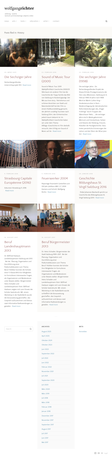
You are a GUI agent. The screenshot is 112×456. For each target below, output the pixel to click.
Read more (27, 85)
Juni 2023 (45, 349)
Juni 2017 (45, 438)
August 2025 (46, 332)
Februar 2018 (46, 407)
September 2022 (48, 354)
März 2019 (45, 394)
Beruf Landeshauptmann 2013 (17, 246)
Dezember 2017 (47, 416)
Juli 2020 (45, 385)
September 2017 (48, 425)
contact (56, 21)
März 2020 (46, 389)
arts (13, 21)
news (6, 21)
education (34, 21)
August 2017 (46, 429)
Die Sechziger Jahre (18, 77)
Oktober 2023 (47, 345)
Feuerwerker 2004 (55, 178)
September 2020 (48, 380)
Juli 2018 (45, 398)
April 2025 (46, 336)
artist (45, 21)
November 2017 (47, 420)
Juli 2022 (45, 358)
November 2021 (47, 371)
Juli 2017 (45, 433)
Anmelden (83, 332)
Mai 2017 (45, 442)
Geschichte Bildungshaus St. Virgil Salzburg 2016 (93, 183)
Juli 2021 (45, 376)
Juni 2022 (45, 363)
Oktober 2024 (47, 340)
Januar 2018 (46, 411)
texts (23, 21)
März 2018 (45, 402)
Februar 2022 (47, 367)
